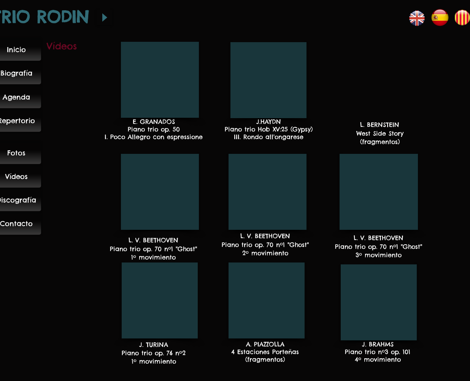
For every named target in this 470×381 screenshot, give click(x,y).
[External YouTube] (160, 80)
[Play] (104, 17)
